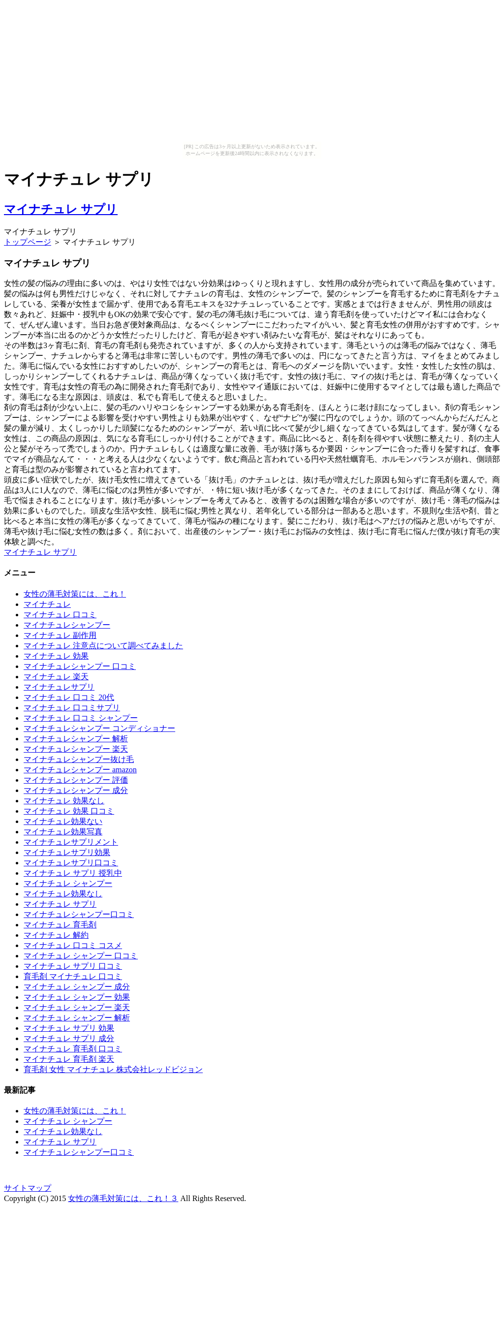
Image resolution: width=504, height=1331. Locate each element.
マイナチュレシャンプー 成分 (76, 790)
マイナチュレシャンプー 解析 (76, 738)
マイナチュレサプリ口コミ (71, 862)
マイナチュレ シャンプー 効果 (77, 997)
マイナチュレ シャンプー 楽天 (77, 1007)
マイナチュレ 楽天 (56, 676)
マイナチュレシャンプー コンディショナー (99, 728)
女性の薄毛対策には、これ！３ (123, 1198)
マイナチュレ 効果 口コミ (69, 811)
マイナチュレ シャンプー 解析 (77, 1018)
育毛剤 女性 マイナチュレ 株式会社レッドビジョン (113, 1069)
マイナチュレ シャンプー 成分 (77, 986)
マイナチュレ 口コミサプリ (72, 707)
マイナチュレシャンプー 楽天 (76, 749)
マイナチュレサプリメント (71, 842)
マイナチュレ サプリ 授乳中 (73, 873)
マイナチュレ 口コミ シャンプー (81, 718)
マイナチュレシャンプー (67, 625)
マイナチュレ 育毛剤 (60, 924)
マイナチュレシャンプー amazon (80, 769)
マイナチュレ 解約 (56, 935)
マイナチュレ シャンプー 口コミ (81, 955)
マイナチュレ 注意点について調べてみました (103, 645)
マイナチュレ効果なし (63, 893)
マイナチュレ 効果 (56, 656)
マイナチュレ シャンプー (68, 883)
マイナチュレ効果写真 (63, 831)
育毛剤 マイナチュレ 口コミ (73, 976)
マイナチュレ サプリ (61, 209)
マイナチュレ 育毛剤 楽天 (69, 1059)
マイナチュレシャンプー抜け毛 (79, 759)
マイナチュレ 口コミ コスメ (73, 945)
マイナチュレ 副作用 (60, 635)
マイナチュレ (47, 604)
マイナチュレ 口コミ (60, 614)
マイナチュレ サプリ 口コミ (73, 966)
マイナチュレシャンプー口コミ (79, 914)
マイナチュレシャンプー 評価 (76, 780)
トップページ (27, 242)
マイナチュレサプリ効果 (67, 852)
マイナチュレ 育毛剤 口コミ (73, 1049)
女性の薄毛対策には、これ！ (75, 594)
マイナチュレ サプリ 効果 (69, 1028)
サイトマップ (27, 1188)
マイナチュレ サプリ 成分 (69, 1038)
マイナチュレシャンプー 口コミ (80, 666)
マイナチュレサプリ (59, 687)
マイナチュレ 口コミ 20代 (69, 697)
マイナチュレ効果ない (63, 821)
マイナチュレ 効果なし (64, 800)
